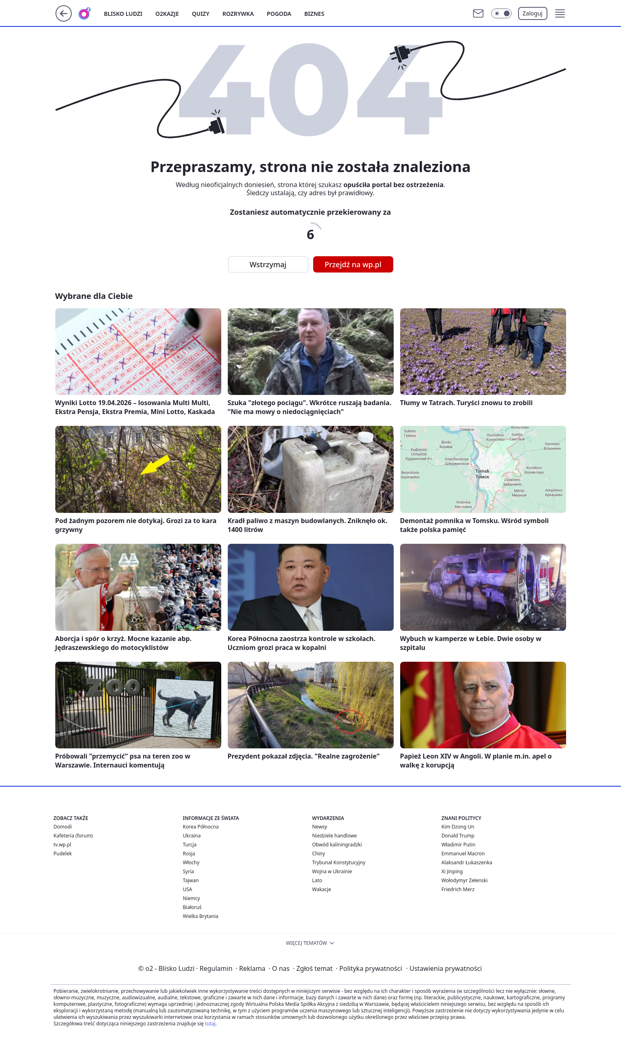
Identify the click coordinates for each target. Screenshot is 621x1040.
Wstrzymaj (268, 264)
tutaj (210, 1023)
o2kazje (167, 13)
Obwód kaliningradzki (337, 844)
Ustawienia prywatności (444, 968)
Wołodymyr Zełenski (465, 880)
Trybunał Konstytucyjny (339, 862)
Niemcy (191, 898)
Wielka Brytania (201, 916)
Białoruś (192, 907)
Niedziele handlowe (334, 835)
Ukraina (192, 835)
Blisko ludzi (123, 13)
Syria (188, 871)
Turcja (190, 844)
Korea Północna (201, 826)
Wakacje (321, 889)
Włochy (191, 862)
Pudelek (63, 853)
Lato (317, 880)
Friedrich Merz (458, 889)
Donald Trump (458, 835)
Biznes (314, 13)
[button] (560, 13)
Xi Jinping (452, 871)
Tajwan (191, 880)
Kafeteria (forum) (73, 835)
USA (187, 889)
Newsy (319, 826)
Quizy (200, 13)
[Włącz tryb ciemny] (501, 13)
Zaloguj (533, 13)
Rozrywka (238, 13)
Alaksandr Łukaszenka (467, 862)
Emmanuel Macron (463, 853)
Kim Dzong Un (458, 826)
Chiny (318, 853)
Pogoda (279, 13)
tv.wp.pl (63, 844)
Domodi (63, 826)
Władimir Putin (458, 844)
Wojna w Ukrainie (332, 871)
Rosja (189, 853)
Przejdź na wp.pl (353, 264)
